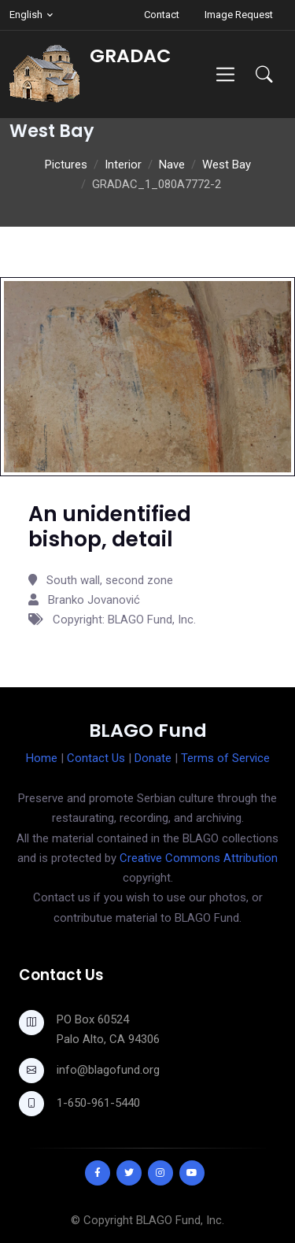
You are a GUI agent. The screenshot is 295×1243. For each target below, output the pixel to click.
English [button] (25, 14)
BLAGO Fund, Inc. (180, 1220)
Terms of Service (225, 758)
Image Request (239, 14)
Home (41, 758)
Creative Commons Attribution (199, 858)
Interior (123, 164)
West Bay (226, 164)
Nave (172, 164)
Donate (153, 758)
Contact (161, 14)
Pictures (66, 164)
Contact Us (96, 758)
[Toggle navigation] (225, 74)
